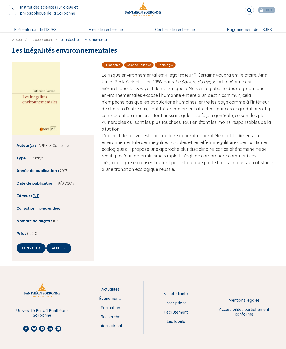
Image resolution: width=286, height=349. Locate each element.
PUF (36, 196)
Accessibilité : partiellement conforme (244, 311)
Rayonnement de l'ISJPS (249, 26)
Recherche (110, 317)
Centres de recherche (175, 26)
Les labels (176, 321)
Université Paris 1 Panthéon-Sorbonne (42, 313)
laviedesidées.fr (51, 208)
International (110, 326)
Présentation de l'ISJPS (36, 26)
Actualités (110, 289)
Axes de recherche (106, 26)
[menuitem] (36, 26)
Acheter (59, 248)
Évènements (110, 298)
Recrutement (176, 312)
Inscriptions (175, 303)
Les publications (41, 39)
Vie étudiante (176, 294)
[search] (242, 10)
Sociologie (165, 65)
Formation (110, 307)
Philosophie (112, 65)
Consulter (31, 248)
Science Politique (139, 65)
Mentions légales (244, 300)
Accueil (17, 39)
